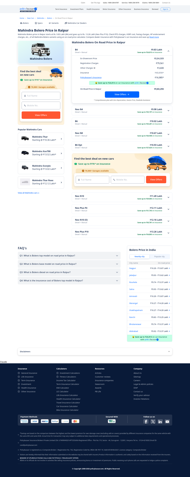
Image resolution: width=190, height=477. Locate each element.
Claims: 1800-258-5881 (150, 3)
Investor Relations (141, 399)
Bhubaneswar (135, 324)
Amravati (133, 296)
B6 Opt (78, 145)
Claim (83, 3)
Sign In (165, 9)
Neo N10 (79, 196)
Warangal (133, 303)
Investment (26, 384)
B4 (76, 49)
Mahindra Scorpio (41, 165)
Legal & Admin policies (143, 384)
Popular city (159, 256)
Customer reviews (102, 376)
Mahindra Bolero (41, 58)
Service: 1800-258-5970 (130, 3)
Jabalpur (133, 275)
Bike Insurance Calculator (67, 410)
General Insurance (29, 373)
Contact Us (166, 3)
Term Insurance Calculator (67, 384)
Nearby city (140, 256)
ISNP (136, 388)
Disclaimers (25, 351)
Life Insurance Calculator (67, 395)
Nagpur (132, 268)
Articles (98, 373)
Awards (98, 388)
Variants (54, 23)
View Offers (120, 94)
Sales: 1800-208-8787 (111, 3)
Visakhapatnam (136, 310)
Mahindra (40, 18)
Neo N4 (79, 109)
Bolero (49, 18)
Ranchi (132, 317)
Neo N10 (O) (81, 219)
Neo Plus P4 (81, 207)
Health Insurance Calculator (68, 399)
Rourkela (133, 282)
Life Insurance (27, 376)
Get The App (95, 3)
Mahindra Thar (40, 136)
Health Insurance (28, 388)
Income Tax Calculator (66, 380)
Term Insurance (28, 380)
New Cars (30, 18)
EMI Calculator (62, 388)
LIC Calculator (62, 391)
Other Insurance (28, 391)
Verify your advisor (142, 395)
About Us (138, 373)
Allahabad (133, 331)
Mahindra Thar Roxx (42, 180)
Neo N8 (79, 133)
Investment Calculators (70, 373)
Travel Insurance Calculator (68, 402)
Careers (137, 380)
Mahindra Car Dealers (75, 23)
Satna (131, 289)
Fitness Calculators (68, 376)
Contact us (138, 391)
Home (22, 18)
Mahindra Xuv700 (41, 151)
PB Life (98, 391)
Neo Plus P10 (82, 231)
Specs (39, 23)
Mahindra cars (31, 193)
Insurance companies (104, 380)
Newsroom (99, 384)
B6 (76, 121)
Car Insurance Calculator (67, 406)
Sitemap (137, 376)
